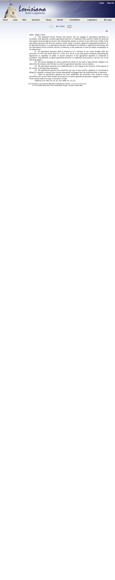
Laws (15, 20)
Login (101, 3)
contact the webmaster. (79, 84)
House (48, 20)
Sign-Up (110, 3)
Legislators (92, 20)
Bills (24, 20)
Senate (60, 20)
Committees (75, 20)
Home (5, 20)
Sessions (36, 20)
